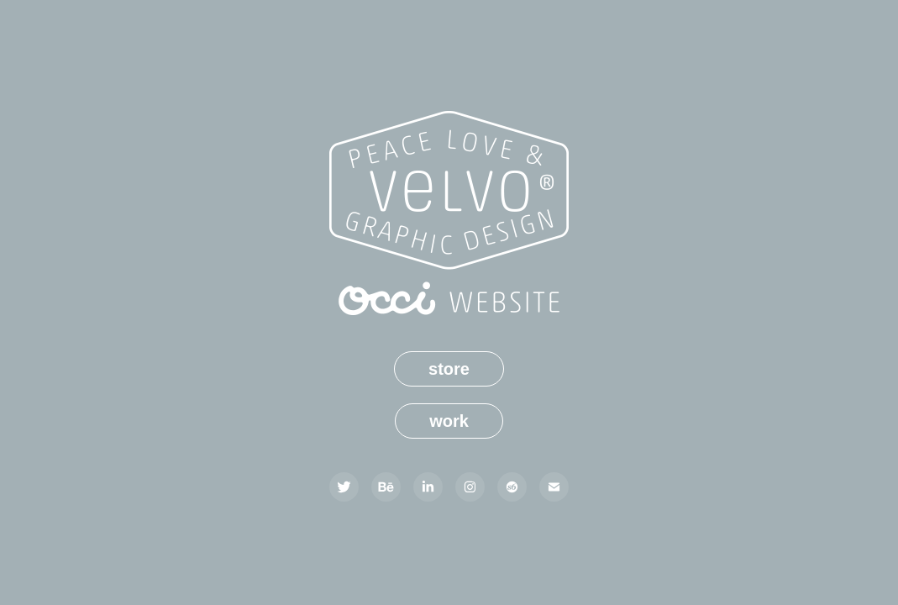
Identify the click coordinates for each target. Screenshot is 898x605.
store (449, 369)
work (449, 421)
